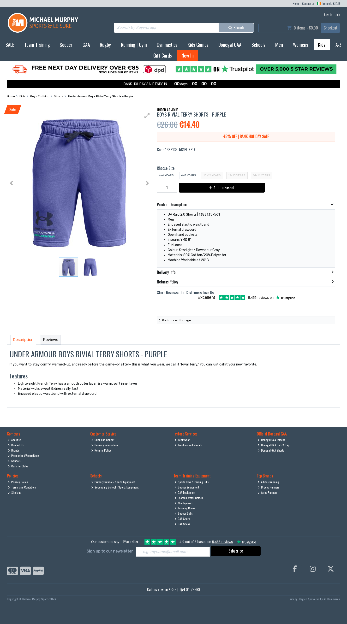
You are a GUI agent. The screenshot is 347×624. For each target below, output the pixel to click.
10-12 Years (212, 175)
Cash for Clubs (18, 466)
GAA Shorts (182, 519)
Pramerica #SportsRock (23, 455)
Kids (321, 44)
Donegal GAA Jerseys (271, 440)
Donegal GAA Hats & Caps (274, 445)
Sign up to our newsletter (110, 551)
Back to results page (176, 320)
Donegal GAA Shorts (271, 450)
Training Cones (185, 508)
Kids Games (198, 44)
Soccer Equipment (186, 487)
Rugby (105, 44)
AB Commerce (331, 599)
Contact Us (308, 3)
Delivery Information (104, 445)
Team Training (37, 44)
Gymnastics (167, 44)
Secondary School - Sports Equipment (115, 487)
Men (279, 44)
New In (188, 55)
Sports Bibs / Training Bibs (191, 482)
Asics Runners (268, 492)
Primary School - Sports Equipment (113, 482)
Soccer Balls (183, 513)
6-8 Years (188, 175)
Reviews (50, 339)
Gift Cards (162, 55)
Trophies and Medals (188, 445)
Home (296, 3)
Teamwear (182, 440)
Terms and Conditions (22, 487)
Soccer (66, 44)
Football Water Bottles (188, 498)
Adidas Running (268, 482)
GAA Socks (182, 524)
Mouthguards (183, 503)
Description (23, 339)
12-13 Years (236, 175)
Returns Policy (101, 450)
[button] (147, 115)
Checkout (330, 28)
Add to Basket (221, 187)
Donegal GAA (229, 44)
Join (337, 14)
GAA (86, 44)
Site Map (15, 492)
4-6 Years (166, 175)
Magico (303, 599)
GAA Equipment (184, 492)
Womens (300, 44)
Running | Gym (134, 44)
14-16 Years (261, 175)
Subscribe (235, 551)
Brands (14, 450)
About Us (15, 440)
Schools (258, 44)
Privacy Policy (18, 482)
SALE (10, 44)
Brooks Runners (269, 487)
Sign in (328, 14)
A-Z (338, 44)
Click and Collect (102, 440)
